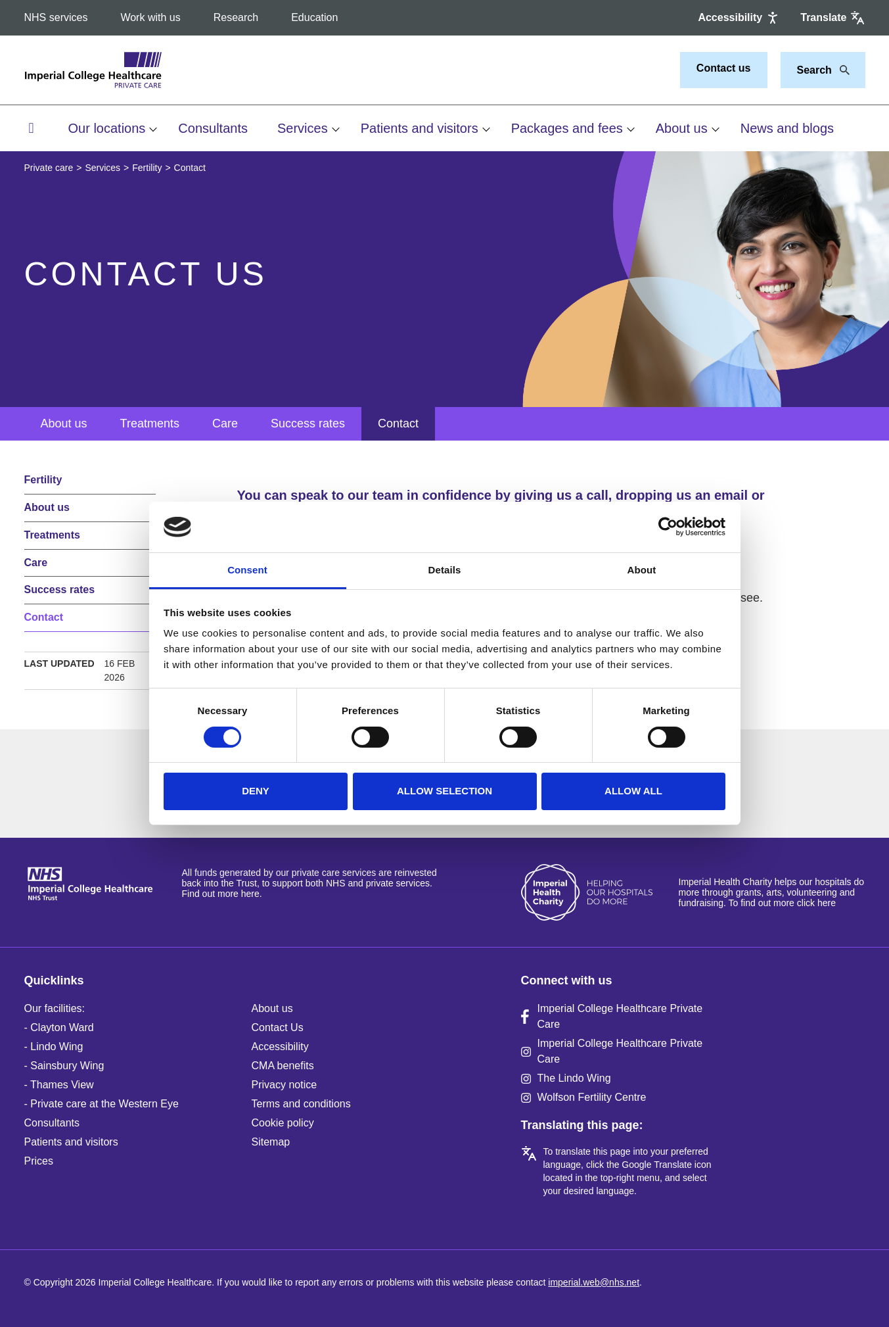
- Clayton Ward (59, 1027)
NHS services (56, 17)
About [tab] (641, 569)
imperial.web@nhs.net (593, 1282)
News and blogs (787, 128)
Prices (38, 1161)
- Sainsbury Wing (64, 1065)
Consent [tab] (247, 569)
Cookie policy (283, 1122)
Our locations (107, 128)
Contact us (723, 68)
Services (302, 128)
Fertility (147, 167)
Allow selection (444, 790)
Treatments (149, 423)
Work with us (150, 17)
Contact (398, 423)
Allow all (633, 790)
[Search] (841, 70)
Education (314, 17)
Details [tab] (444, 569)
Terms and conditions (301, 1103)
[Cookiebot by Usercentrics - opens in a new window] (667, 527)
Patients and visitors (419, 128)
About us (682, 128)
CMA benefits (283, 1065)
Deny (255, 790)
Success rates (308, 423)
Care (225, 423)
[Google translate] (832, 18)
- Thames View (59, 1084)
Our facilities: (54, 1008)
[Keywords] (815, 70)
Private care (49, 167)
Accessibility (280, 1046)
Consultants (213, 128)
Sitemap (271, 1141)
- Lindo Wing (53, 1046)
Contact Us (278, 1027)
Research (236, 17)
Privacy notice (284, 1084)
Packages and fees (567, 128)
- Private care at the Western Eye (101, 1103)
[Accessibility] (739, 18)
